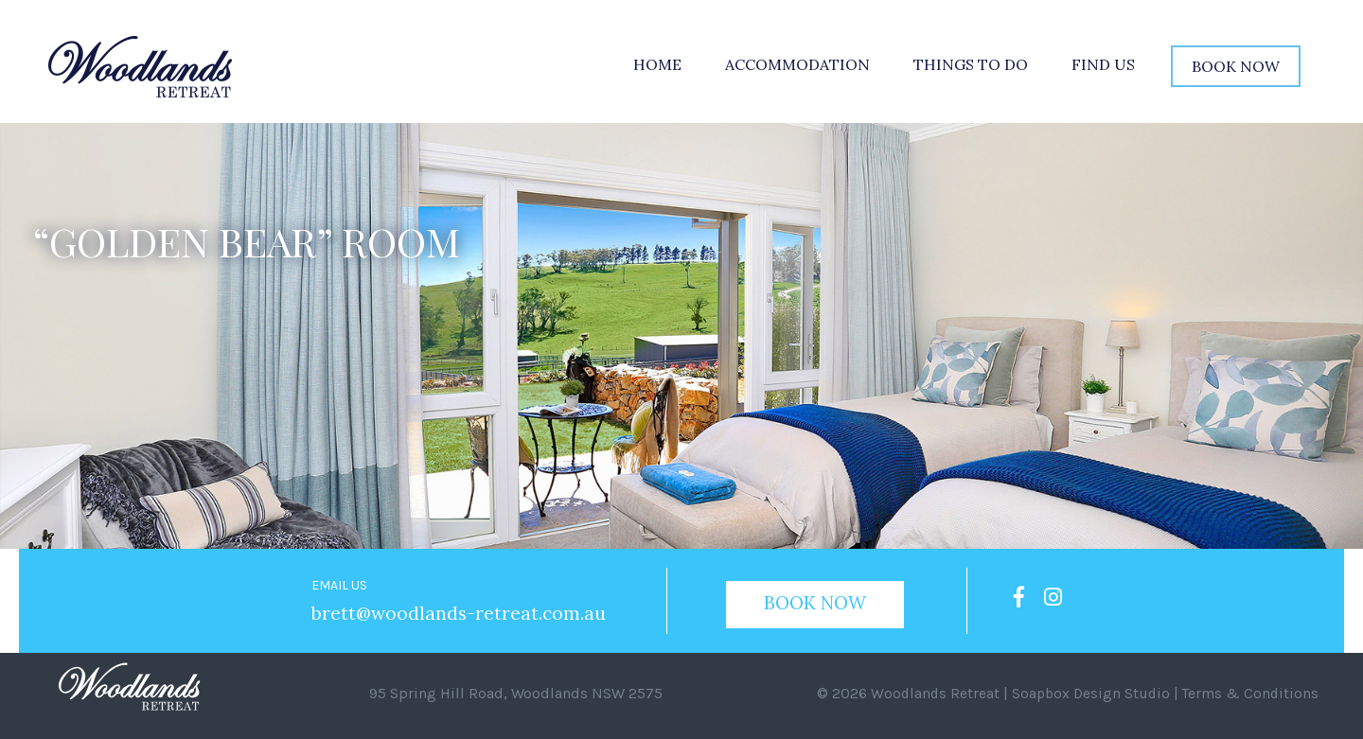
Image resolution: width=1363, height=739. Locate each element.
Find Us (1103, 64)
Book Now (1236, 66)
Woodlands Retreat (932, 693)
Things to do (970, 64)
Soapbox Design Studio (1090, 693)
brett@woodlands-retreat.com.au (452, 613)
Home (657, 64)
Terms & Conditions (1252, 693)
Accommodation (797, 64)
